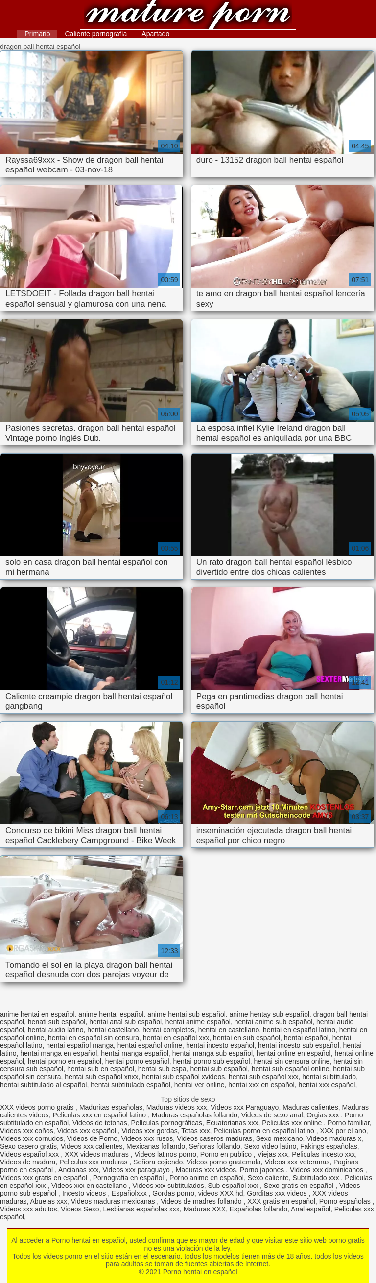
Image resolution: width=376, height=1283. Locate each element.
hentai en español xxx (176, 1037)
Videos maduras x (333, 1138)
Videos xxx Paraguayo (245, 1107)
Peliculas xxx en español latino (100, 1115)
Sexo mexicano (279, 1138)
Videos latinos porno (165, 1154)
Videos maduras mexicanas (114, 1201)
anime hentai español (110, 1014)
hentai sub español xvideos (183, 1077)
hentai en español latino (299, 1030)
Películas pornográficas (167, 1123)
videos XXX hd (220, 1193)
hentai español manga (80, 1045)
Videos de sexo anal (272, 1115)
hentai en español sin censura (93, 1037)
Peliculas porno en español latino (264, 1131)
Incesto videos (85, 1193)
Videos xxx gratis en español (44, 1178)
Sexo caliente (268, 1178)
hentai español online (150, 1045)
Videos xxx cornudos (31, 1138)
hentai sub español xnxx (101, 1077)
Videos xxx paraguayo (136, 1170)
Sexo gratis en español (299, 1185)
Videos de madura (27, 1162)
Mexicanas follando (155, 1146)
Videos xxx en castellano (90, 1185)
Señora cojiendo (158, 1162)
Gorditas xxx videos (277, 1193)
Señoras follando (214, 1146)
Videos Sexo (80, 1209)
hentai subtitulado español (130, 1085)
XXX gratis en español (281, 1201)
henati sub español (57, 1022)
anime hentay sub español (269, 1014)
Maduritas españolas (110, 1107)
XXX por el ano (343, 1131)
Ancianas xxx (78, 1170)
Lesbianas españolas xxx (141, 1209)
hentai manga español (134, 1053)
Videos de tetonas (99, 1123)
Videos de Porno (92, 1138)
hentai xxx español (326, 1085)
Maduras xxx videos (206, 1170)
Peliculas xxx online (293, 1123)
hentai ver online (199, 1085)
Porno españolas (346, 1201)
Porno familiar (349, 1123)
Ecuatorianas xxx (232, 1123)
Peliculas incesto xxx (323, 1154)
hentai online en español (294, 1053)
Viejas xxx (273, 1154)
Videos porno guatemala (224, 1162)
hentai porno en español (64, 1061)
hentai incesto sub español (298, 1045)
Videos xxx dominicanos (327, 1170)
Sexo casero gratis (28, 1146)
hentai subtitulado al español (43, 1085)
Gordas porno (173, 1193)
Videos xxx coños (26, 1131)
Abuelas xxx (48, 1201)
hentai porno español (137, 1061)
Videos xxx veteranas (296, 1162)
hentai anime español (198, 1022)
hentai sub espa (162, 1069)
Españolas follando (258, 1209)
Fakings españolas (328, 1146)
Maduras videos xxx (176, 1107)
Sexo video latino (270, 1146)
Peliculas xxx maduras (94, 1162)
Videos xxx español (87, 1131)
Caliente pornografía (96, 34)
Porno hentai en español (188, 15)
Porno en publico (227, 1154)
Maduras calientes (310, 1107)
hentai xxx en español (261, 1085)
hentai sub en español (100, 1069)
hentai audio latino (56, 1030)
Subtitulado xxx (317, 1178)
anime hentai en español (37, 1014)
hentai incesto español (220, 1045)
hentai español (306, 1037)
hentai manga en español (58, 1053)
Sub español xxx (234, 1185)
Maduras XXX (205, 1209)
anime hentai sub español (186, 1014)
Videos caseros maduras (214, 1138)
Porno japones (263, 1170)
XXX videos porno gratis (37, 1107)
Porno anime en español (206, 1178)
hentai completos (168, 1030)
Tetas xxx (195, 1131)
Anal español (310, 1209)
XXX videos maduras (98, 1154)
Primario (37, 34)
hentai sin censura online (291, 1061)
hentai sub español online (290, 1069)
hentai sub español (219, 1069)
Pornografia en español (129, 1178)
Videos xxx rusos (147, 1138)
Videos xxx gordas (150, 1131)
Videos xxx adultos (28, 1209)
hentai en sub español (246, 1037)
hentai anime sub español (274, 1022)
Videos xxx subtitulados (168, 1185)
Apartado (155, 34)
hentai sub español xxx (263, 1077)
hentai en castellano (228, 1030)
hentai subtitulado (329, 1077)
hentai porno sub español (211, 1061)
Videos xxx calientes (92, 1146)
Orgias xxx (323, 1115)
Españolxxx (130, 1193)
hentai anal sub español (125, 1022)
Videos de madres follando (202, 1201)
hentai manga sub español (212, 1053)
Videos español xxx (30, 1154)
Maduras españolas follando (194, 1115)
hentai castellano (113, 1030)
